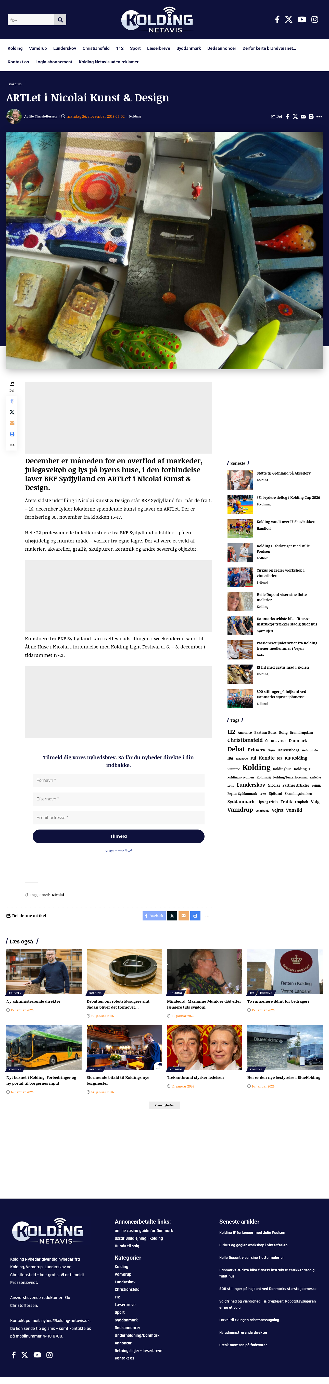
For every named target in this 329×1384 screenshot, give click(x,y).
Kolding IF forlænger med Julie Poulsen (252, 1239)
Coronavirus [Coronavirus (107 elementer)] (275, 742)
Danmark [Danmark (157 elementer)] (298, 742)
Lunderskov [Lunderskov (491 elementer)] (251, 786)
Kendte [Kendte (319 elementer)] (267, 759)
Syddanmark (188, 48)
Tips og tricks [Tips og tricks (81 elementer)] (267, 803)
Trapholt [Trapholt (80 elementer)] (301, 803)
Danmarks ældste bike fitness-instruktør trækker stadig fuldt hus (287, 623)
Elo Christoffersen (45, 118)
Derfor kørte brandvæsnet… (269, 48)
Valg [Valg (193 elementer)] (315, 803)
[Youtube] (302, 19)
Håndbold (264, 530)
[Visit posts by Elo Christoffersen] (14, 118)
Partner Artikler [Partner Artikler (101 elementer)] (295, 786)
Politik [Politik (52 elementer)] (316, 787)
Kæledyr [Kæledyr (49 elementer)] (315, 779)
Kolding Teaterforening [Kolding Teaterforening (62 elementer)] (290, 779)
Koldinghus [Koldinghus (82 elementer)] (282, 770)
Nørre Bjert (265, 633)
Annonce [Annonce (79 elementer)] (245, 734)
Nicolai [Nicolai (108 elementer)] (274, 786)
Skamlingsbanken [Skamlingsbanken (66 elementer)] (298, 795)
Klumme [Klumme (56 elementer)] (233, 771)
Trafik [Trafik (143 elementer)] (286, 803)
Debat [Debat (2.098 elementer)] (236, 750)
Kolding (15, 48)
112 (120, 48)
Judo (260, 657)
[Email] (303, 118)
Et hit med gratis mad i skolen (283, 668)
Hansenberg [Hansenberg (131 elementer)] (288, 751)
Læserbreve (158, 48)
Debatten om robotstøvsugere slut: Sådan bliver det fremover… (120, 1009)
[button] (311, 118)
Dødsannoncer (221, 48)
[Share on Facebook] (287, 118)
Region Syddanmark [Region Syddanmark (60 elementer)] (242, 795)
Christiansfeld (96, 48)
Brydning (264, 506)
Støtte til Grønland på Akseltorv (284, 474)
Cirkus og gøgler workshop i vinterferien (253, 1252)
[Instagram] (314, 19)
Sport (135, 48)
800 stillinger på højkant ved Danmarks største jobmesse (281, 696)
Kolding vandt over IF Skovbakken (286, 523)
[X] (289, 19)
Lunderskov (64, 48)
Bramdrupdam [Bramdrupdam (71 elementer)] (301, 734)
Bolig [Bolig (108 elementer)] (283, 733)
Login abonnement (53, 61)
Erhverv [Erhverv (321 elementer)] (256, 751)
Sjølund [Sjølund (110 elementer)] (275, 794)
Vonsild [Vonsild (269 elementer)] (294, 811)
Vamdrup (38, 48)
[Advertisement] (119, 419)
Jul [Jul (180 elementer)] (253, 759)
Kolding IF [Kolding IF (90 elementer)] (302, 770)
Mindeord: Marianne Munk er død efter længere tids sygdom (201, 1009)
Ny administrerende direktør (34, 1006)
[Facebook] (277, 19)
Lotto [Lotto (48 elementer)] (230, 787)
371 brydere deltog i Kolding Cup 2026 (288, 498)
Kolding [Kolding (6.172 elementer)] (257, 769)
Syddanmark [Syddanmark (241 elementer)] (241, 803)
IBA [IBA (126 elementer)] (230, 759)
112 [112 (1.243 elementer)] (231, 733)
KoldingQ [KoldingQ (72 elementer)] (264, 779)
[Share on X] (295, 118)
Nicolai (59, 898)
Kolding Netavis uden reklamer (108, 61)
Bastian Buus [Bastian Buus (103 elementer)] (265, 733)
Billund (263, 705)
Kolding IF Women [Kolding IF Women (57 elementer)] (240, 779)
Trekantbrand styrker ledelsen (197, 1082)
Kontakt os (18, 61)
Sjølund (263, 584)
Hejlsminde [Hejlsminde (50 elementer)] (310, 752)
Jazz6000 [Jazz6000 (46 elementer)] (242, 760)
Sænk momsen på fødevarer (243, 1351)
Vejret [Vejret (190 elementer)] (277, 811)
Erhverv (15, 998)
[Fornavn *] (119, 782)
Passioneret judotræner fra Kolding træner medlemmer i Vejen (287, 647)
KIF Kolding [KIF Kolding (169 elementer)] (296, 759)
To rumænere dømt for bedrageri (279, 1006)
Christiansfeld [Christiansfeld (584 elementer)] (245, 741)
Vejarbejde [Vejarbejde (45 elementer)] (262, 812)
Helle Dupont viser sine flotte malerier (251, 1264)
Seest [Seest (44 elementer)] (263, 795)
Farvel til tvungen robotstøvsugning (249, 1326)
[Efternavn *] (119, 801)
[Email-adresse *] (119, 820)
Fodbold (263, 560)
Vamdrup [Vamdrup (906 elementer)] (240, 811)
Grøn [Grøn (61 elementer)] (271, 752)
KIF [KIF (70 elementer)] (279, 760)
